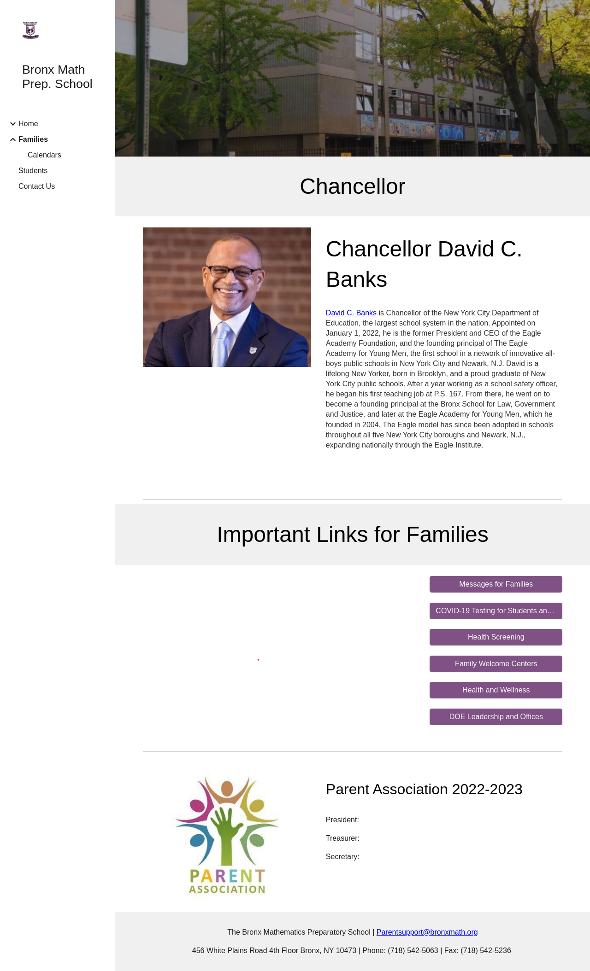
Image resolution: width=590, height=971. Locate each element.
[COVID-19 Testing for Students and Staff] (496, 610)
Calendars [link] (44, 155)
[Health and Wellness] (496, 690)
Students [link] (32, 170)
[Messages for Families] (496, 584)
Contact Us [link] (36, 186)
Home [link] (28, 124)
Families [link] (33, 139)
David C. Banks (351, 313)
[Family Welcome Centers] (496, 663)
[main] (353, 186)
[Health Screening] (496, 637)
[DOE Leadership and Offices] (496, 716)
